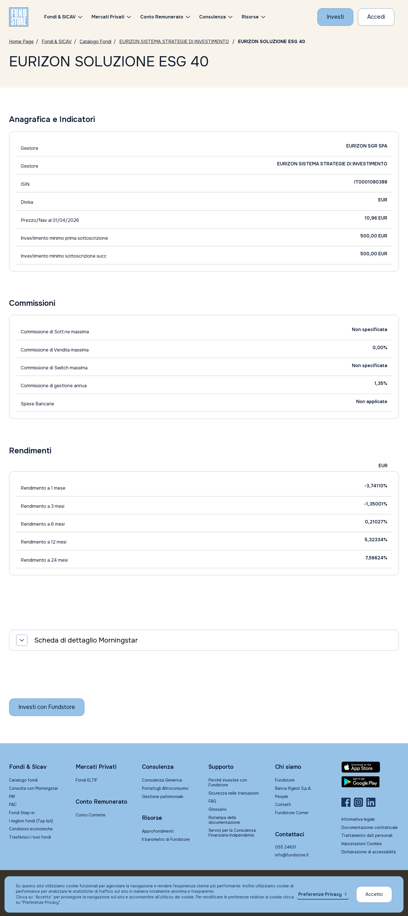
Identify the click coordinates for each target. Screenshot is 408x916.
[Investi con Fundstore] (335, 17)
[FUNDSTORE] (18, 17)
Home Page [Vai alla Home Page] (21, 42)
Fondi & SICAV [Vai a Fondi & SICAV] (57, 42)
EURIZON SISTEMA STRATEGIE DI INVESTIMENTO (174, 42)
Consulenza (212, 17)
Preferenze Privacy (320, 894)
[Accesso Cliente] (376, 17)
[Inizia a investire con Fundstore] (46, 707)
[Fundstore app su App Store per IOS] (370, 767)
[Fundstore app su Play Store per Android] (370, 781)
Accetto (374, 894)
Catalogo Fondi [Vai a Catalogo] (95, 42)
